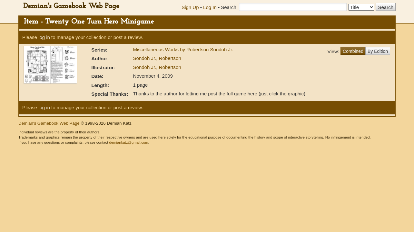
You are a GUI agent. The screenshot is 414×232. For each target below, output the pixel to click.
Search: (229, 7)
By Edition (378, 51)
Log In (210, 7)
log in (44, 37)
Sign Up (190, 7)
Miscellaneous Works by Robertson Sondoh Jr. (183, 49)
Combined (353, 51)
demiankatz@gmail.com (128, 142)
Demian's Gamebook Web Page (71, 6)
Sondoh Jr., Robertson (157, 58)
